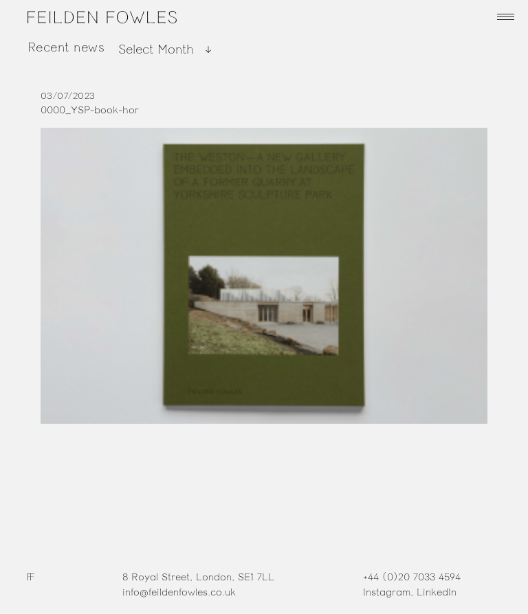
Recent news (66, 47)
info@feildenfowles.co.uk (179, 592)
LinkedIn (436, 592)
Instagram (386, 592)
